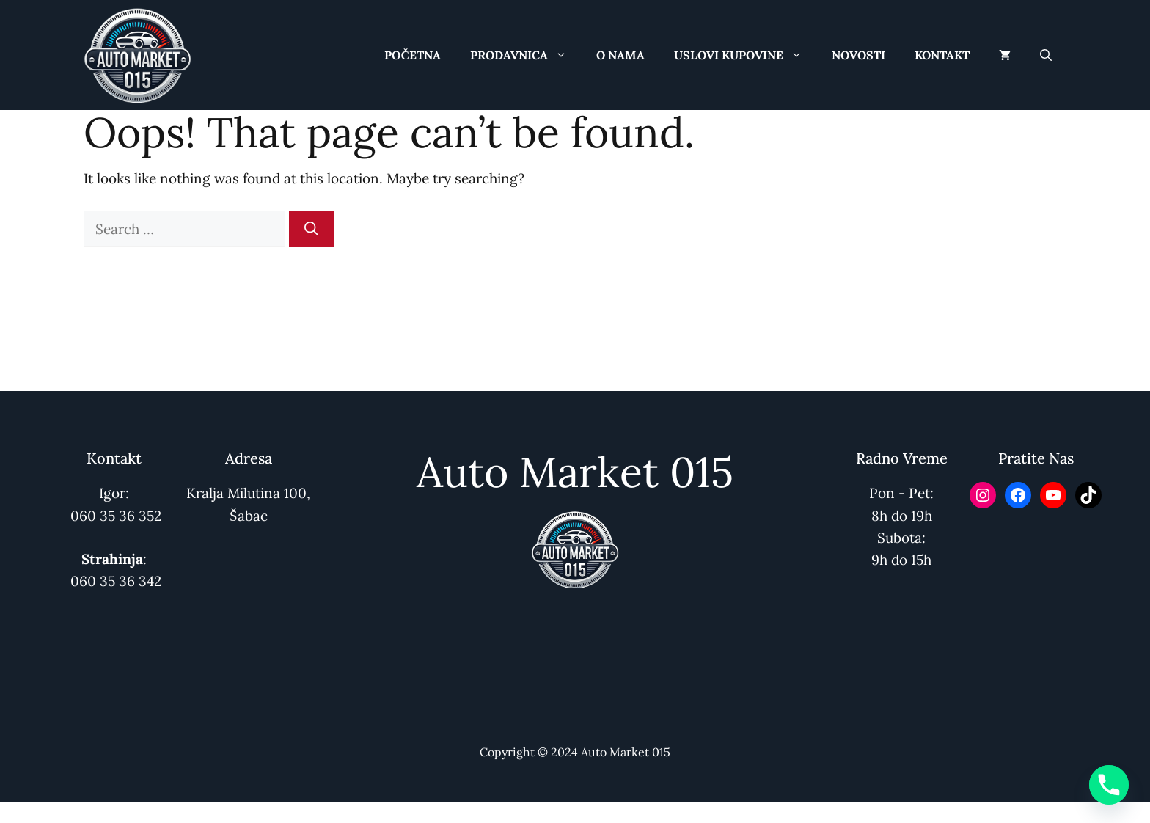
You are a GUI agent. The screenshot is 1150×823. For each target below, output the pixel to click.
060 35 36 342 (115, 581)
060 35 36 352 (115, 515)
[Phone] (1109, 785)
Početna (412, 55)
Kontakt (942, 55)
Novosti (858, 55)
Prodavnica (526, 55)
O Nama (620, 55)
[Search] (311, 229)
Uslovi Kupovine (745, 55)
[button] (1045, 55)
